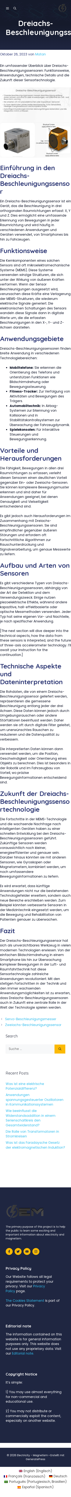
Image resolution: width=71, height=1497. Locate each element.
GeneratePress (35, 1459)
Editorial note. (23, 1353)
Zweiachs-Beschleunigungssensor (33, 1025)
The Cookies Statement (25, 1300)
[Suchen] (60, 1049)
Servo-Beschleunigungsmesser (30, 1019)
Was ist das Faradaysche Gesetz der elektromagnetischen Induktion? (35, 1145)
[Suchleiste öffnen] (15, 8)
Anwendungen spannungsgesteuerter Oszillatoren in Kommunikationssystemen (34, 1100)
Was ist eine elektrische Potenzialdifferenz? (25, 1086)
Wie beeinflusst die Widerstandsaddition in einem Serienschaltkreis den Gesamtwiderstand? (30, 1118)
